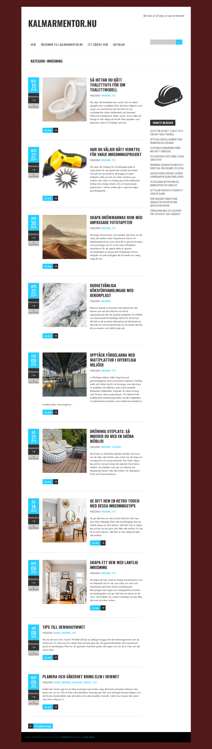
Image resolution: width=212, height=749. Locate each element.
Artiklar (119, 45)
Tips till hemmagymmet (64, 627)
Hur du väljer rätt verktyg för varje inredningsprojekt (116, 151)
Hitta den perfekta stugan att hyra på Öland (166, 191)
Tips (114, 95)
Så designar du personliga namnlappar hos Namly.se (164, 183)
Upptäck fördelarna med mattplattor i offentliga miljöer (113, 360)
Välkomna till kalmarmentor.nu (62, 45)
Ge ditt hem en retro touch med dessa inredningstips (114, 503)
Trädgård (116, 447)
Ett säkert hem (98, 45)
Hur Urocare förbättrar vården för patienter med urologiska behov (163, 202)
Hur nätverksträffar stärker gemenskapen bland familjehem (166, 174)
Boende (57, 633)
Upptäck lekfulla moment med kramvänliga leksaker (166, 141)
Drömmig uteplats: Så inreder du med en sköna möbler (112, 436)
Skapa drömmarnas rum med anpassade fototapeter (116, 219)
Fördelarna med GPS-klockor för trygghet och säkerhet (165, 212)
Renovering (77, 682)
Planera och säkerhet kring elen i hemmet (81, 676)
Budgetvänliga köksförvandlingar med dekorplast (112, 290)
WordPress (66, 737)
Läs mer (47, 130)
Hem (33, 45)
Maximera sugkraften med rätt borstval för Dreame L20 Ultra (167, 166)
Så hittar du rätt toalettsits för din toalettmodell (107, 85)
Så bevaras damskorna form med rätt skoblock (165, 149)
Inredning (106, 95)
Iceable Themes (89, 737)
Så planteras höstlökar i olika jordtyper (167, 157)
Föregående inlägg (43, 726)
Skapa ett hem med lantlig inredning (114, 564)
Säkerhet (87, 682)
